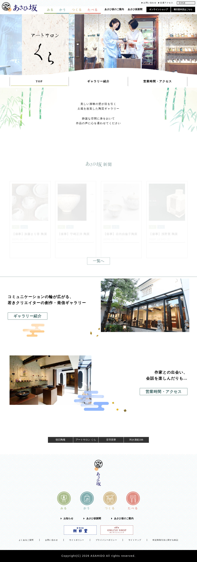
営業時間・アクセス (157, 81)
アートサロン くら (86, 439)
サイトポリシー (76, 540)
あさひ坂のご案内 (114, 9)
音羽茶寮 (111, 439)
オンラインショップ (158, 9)
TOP (39, 81)
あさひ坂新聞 (135, 9)
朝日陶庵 (60, 439)
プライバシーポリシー (106, 540)
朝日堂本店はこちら (183, 9)
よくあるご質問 (26, 540)
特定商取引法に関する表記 (165, 540)
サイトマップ (134, 540)
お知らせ (68, 518)
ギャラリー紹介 (98, 81)
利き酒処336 (136, 439)
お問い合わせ (149, 3)
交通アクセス (166, 3)
